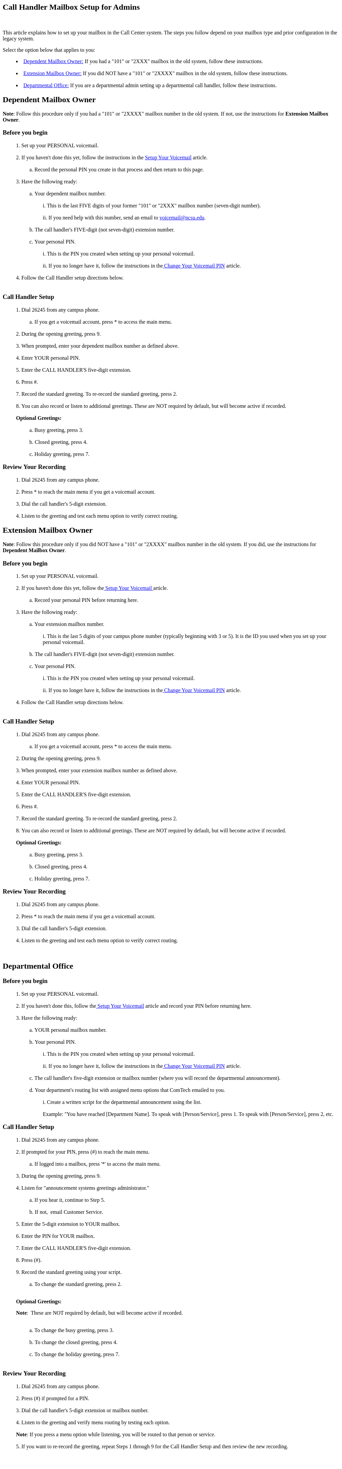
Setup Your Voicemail (168, 157)
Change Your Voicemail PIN (194, 266)
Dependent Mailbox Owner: (53, 61)
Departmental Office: (46, 85)
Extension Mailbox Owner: (52, 73)
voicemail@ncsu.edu (182, 217)
